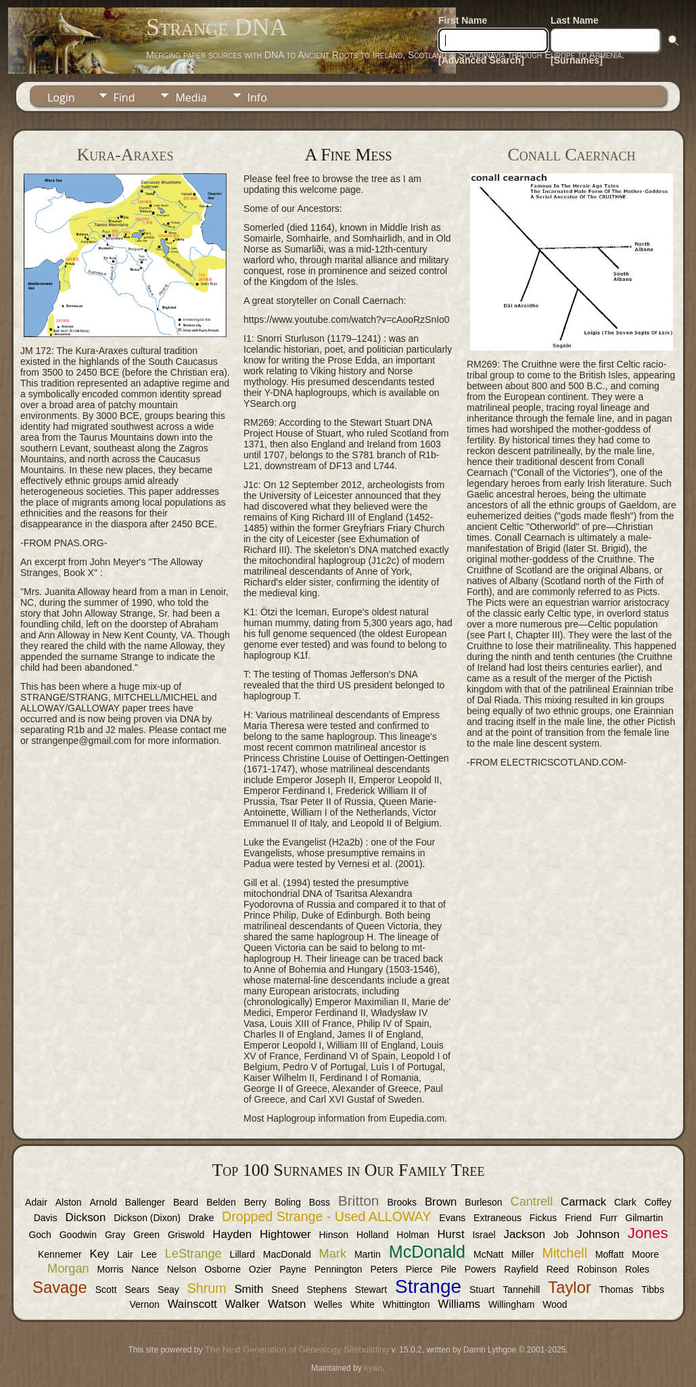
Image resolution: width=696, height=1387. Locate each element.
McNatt (488, 1254)
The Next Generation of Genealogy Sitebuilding (297, 1349)
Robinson (597, 1269)
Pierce (419, 1269)
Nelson (182, 1269)
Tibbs (652, 1289)
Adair (36, 1202)
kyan (373, 1368)
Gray (115, 1234)
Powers (480, 1269)
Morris (110, 1269)
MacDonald (287, 1254)
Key (99, 1254)
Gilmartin (644, 1217)
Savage (59, 1287)
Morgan (68, 1268)
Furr (609, 1217)
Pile (448, 1269)
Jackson (525, 1234)
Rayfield (521, 1269)
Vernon (144, 1304)
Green (146, 1234)
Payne (292, 1269)
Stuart (481, 1289)
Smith (248, 1289)
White (362, 1304)
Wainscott (192, 1304)
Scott (106, 1289)
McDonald (427, 1251)
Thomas (616, 1289)
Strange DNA (216, 27)
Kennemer (60, 1254)
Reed (558, 1269)
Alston (68, 1202)
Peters (384, 1269)
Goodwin (78, 1234)
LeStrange (193, 1253)
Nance (144, 1269)
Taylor (569, 1287)
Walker (242, 1304)
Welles (328, 1304)
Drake (201, 1217)
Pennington (339, 1269)
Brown (441, 1201)
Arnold (103, 1202)
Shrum (207, 1288)
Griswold (186, 1234)
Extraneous (497, 1217)
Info (257, 97)
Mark (332, 1253)
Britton (358, 1200)
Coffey (658, 1202)
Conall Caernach (571, 154)
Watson (287, 1304)
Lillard (242, 1254)
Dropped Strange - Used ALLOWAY (326, 1216)
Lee (149, 1254)
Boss (319, 1202)
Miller (522, 1254)
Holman (412, 1234)
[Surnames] (577, 60)
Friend (578, 1217)
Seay (168, 1289)
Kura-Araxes (124, 154)
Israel (483, 1234)
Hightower (285, 1234)
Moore (645, 1254)
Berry (255, 1202)
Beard (185, 1202)
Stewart (371, 1289)
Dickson (86, 1217)
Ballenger (145, 1202)
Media (190, 97)
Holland (372, 1234)
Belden (221, 1202)
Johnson (598, 1234)
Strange (428, 1286)
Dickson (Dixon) (147, 1217)
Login (61, 97)
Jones (648, 1233)
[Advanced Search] (481, 60)
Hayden (232, 1234)
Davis (45, 1217)
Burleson (483, 1202)
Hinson (333, 1234)
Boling (288, 1202)
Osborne (222, 1269)
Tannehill (521, 1289)
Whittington (406, 1304)
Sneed (284, 1289)
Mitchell (564, 1253)
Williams (459, 1304)
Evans (452, 1217)
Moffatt (609, 1254)
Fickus (543, 1217)
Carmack (583, 1201)
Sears (136, 1289)
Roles (637, 1269)
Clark (625, 1202)
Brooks (402, 1202)
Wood (554, 1304)
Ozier (260, 1269)
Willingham (511, 1304)
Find (124, 97)
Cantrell (532, 1201)
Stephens (327, 1289)
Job (561, 1234)
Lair (125, 1254)
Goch (39, 1234)
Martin (367, 1254)
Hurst (450, 1234)
